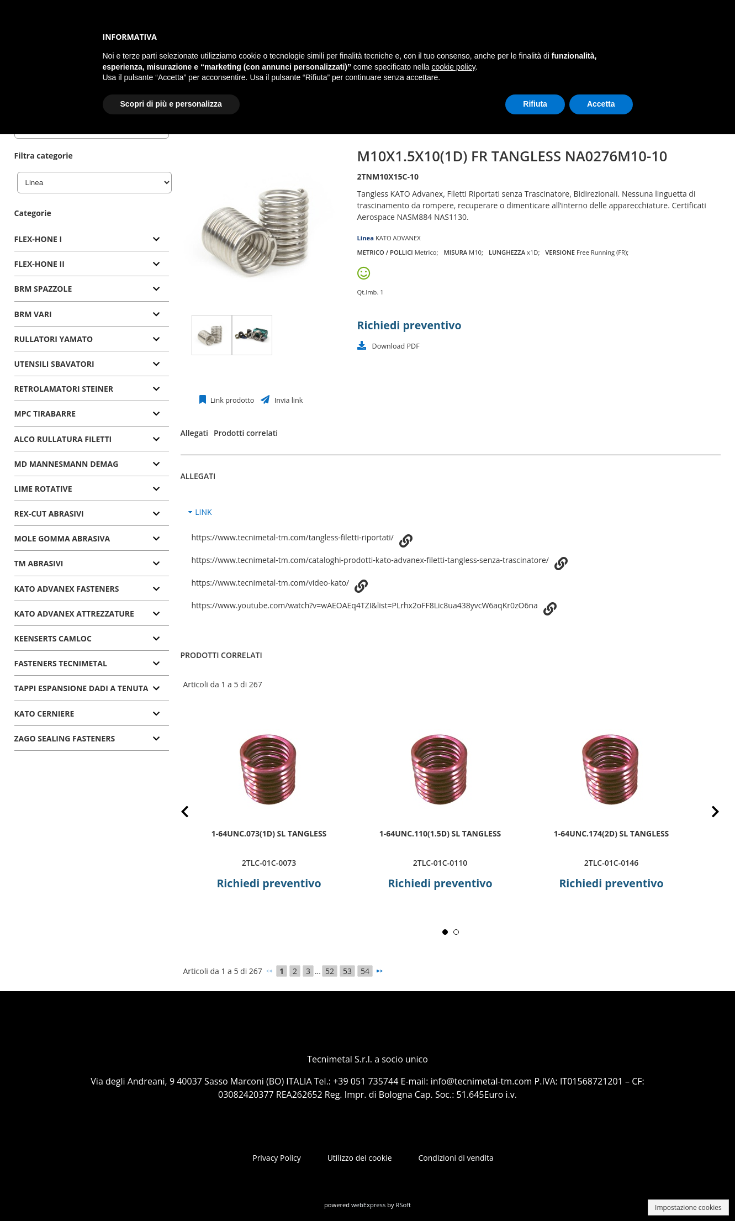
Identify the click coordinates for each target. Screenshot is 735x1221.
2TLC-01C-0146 (611, 862)
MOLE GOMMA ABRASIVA (62, 538)
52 (329, 971)
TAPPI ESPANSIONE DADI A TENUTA (81, 688)
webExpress (368, 1205)
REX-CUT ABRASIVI (49, 513)
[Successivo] (379, 970)
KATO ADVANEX (398, 238)
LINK (203, 512)
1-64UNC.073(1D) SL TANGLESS (268, 833)
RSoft (403, 1205)
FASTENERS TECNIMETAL (60, 663)
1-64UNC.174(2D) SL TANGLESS (611, 833)
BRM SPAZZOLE (43, 288)
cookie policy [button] (453, 66)
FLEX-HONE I (38, 239)
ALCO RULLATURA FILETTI (63, 439)
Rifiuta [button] (535, 103)
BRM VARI (33, 314)
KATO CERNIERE (44, 713)
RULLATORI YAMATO (53, 339)
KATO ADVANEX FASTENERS (66, 588)
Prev (193, 813)
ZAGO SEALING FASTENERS (64, 738)
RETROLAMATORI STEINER (64, 388)
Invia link (287, 400)
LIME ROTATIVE (43, 488)
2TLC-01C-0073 (268, 862)
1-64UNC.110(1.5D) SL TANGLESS (440, 833)
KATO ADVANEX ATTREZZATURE (74, 613)
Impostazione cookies (688, 1207)
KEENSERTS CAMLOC (53, 638)
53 (347, 971)
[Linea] (94, 182)
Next (707, 813)
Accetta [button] (601, 103)
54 (365, 971)
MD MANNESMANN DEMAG (66, 464)
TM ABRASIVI (39, 563)
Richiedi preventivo (409, 325)
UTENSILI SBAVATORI (54, 364)
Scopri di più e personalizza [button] (171, 103)
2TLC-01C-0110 (440, 862)
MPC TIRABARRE (45, 413)
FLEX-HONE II (39, 264)
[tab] (91, 239)
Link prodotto (232, 400)
